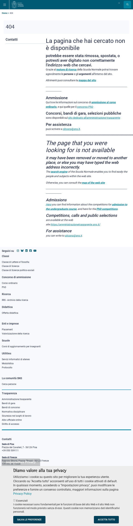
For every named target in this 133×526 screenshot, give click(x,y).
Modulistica (8, 363)
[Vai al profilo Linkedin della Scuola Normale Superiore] (26, 250)
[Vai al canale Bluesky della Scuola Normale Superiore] (22, 250)
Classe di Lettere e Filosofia (15, 262)
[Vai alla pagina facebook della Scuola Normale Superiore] (30, 250)
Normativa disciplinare (13, 411)
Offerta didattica (10, 313)
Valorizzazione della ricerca (15, 333)
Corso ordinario (10, 283)
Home (4, 13)
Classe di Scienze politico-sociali (18, 270)
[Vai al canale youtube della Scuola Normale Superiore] (35, 250)
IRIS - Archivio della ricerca (15, 300)
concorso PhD (85, 106)
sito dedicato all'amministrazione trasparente (94, 117)
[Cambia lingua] (118, 3)
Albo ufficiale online (12, 420)
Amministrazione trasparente (16, 399)
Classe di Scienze (10, 266)
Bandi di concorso (11, 407)
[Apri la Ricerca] (127, 4)
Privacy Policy (22, 498)
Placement (7, 329)
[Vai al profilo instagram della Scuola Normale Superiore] (18, 250)
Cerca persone (9, 384)
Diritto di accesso (10, 424)
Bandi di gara (8, 403)
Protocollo (7, 367)
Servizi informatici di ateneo (16, 359)
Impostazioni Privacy (21, 467)
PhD (4, 287)
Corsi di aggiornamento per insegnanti (21, 346)
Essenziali (22, 505)
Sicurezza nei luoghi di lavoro (16, 416)
